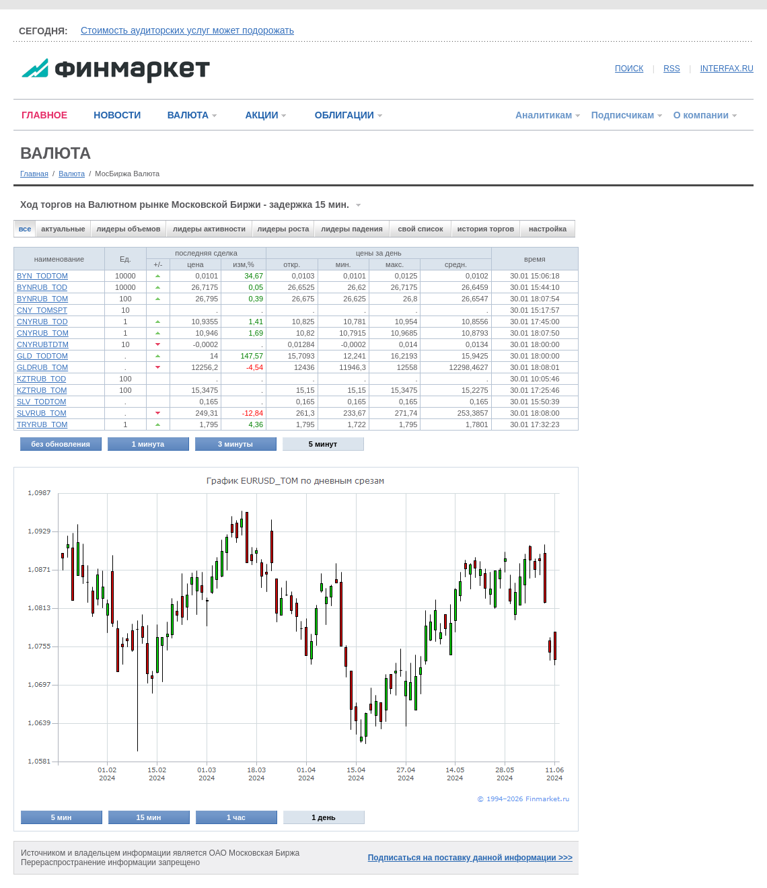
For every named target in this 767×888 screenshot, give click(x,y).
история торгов (486, 229)
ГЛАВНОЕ (44, 115)
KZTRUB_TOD (41, 379)
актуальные (63, 229)
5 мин (61, 817)
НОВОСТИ (117, 115)
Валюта (72, 174)
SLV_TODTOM (41, 402)
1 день (324, 817)
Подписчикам (623, 115)
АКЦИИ (261, 115)
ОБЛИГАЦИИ (344, 115)
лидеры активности (209, 229)
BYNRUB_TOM (42, 299)
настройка (548, 229)
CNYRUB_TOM (43, 333)
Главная (34, 174)
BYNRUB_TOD (42, 287)
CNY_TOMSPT (42, 310)
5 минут (323, 444)
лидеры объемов (129, 229)
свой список (420, 229)
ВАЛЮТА (188, 115)
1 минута (148, 444)
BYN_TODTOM (42, 276)
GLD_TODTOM (42, 356)
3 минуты (235, 444)
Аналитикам (543, 115)
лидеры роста (283, 229)
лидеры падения (352, 229)
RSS (671, 68)
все (25, 229)
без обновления (60, 444)
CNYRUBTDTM (43, 344)
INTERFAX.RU (727, 68)
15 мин (149, 817)
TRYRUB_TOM (42, 424)
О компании (701, 115)
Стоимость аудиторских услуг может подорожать (187, 30)
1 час (236, 817)
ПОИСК (629, 68)
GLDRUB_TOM (42, 367)
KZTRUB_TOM (42, 390)
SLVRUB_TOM (42, 413)
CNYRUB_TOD (42, 322)
